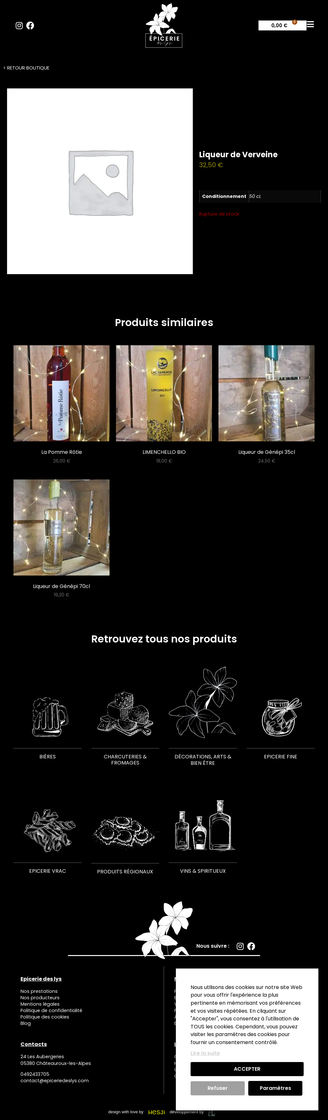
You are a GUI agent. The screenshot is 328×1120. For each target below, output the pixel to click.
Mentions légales (40, 1004)
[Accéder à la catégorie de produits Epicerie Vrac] (47, 829)
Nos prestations (39, 991)
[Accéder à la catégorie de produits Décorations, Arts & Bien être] (203, 718)
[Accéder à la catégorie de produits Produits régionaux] (125, 829)
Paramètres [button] (275, 1088)
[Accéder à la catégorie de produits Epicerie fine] (281, 715)
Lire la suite (205, 1053)
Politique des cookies (44, 1017)
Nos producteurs (40, 997)
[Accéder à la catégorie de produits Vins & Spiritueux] (203, 829)
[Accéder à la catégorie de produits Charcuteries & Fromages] (125, 718)
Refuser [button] (218, 1088)
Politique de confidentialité (51, 1011)
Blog (25, 1023)
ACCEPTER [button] (247, 1069)
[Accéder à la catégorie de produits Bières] (47, 715)
